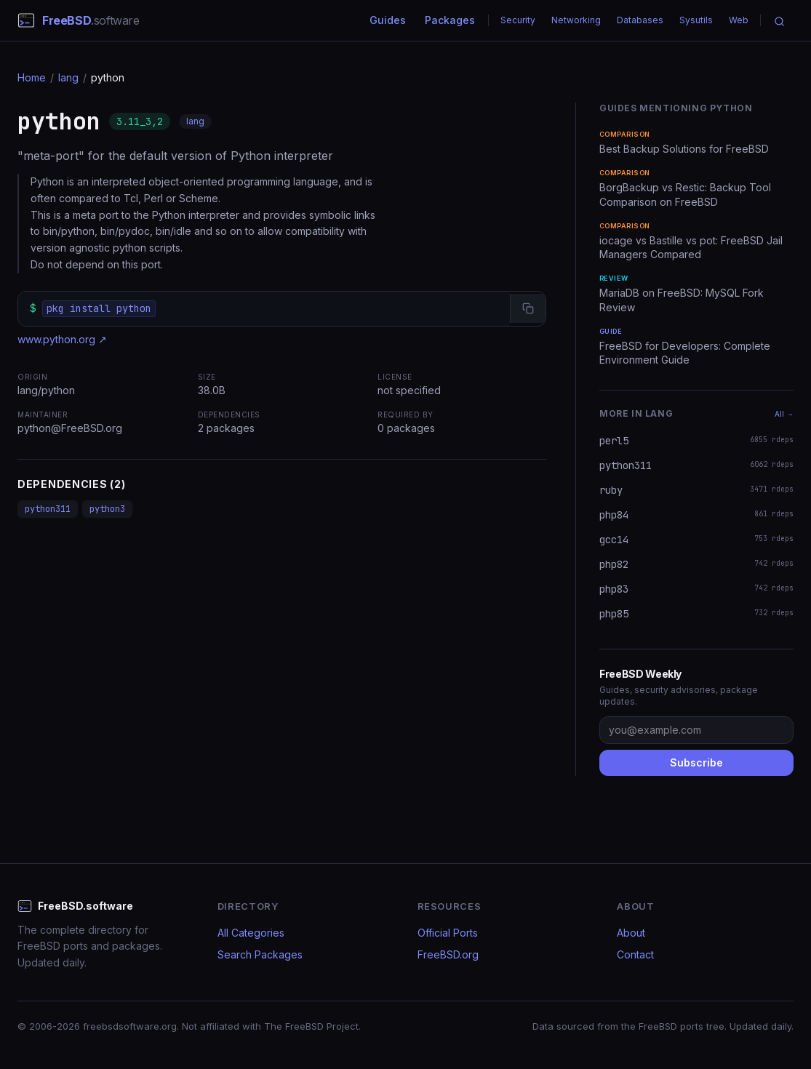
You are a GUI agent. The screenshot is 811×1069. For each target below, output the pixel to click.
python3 (107, 509)
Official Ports (448, 932)
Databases (640, 20)
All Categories (250, 932)
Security (517, 20)
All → (784, 413)
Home (31, 77)
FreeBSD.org (448, 954)
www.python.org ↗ (62, 339)
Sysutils (696, 20)
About (631, 932)
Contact (635, 954)
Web (738, 20)
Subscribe (696, 762)
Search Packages (260, 954)
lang (68, 77)
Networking (576, 20)
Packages (450, 20)
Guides (387, 20)
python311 (48, 509)
